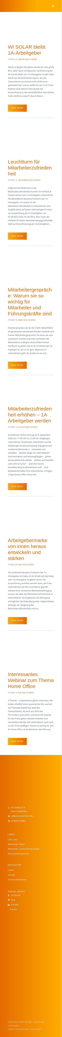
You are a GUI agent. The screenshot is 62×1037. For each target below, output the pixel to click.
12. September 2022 (24, 180)
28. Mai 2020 (20, 564)
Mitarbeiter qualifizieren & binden (24, 848)
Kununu (13, 909)
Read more (17, 108)
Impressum (36, 1029)
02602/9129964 (18, 820)
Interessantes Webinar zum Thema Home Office (31, 680)
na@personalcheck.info (22, 816)
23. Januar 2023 (22, 59)
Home (11, 870)
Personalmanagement (18, 853)
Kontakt (11, 875)
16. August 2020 (22, 427)
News (34, 59)
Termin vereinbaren (17, 879)
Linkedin (15, 904)
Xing (13, 899)
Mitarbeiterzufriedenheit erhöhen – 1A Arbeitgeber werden (30, 414)
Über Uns (12, 839)
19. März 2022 (21, 320)
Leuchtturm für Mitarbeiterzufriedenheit (30, 167)
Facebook (15, 895)
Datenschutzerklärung (18, 1029)
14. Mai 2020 (20, 692)
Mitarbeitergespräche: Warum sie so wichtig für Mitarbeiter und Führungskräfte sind (30, 301)
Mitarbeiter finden (16, 844)
